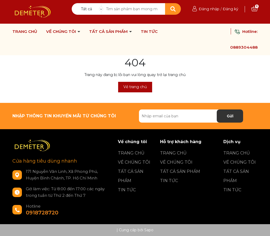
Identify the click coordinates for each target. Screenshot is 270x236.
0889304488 (244, 47)
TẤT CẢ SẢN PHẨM (109, 31)
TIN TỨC (149, 31)
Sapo (148, 230)
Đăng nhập (209, 9)
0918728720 (42, 212)
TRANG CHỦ (24, 31)
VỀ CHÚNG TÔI (61, 31)
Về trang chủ (135, 86)
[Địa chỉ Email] (191, 116)
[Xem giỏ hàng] (254, 9)
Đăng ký (230, 9)
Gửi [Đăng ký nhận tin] (230, 116)
